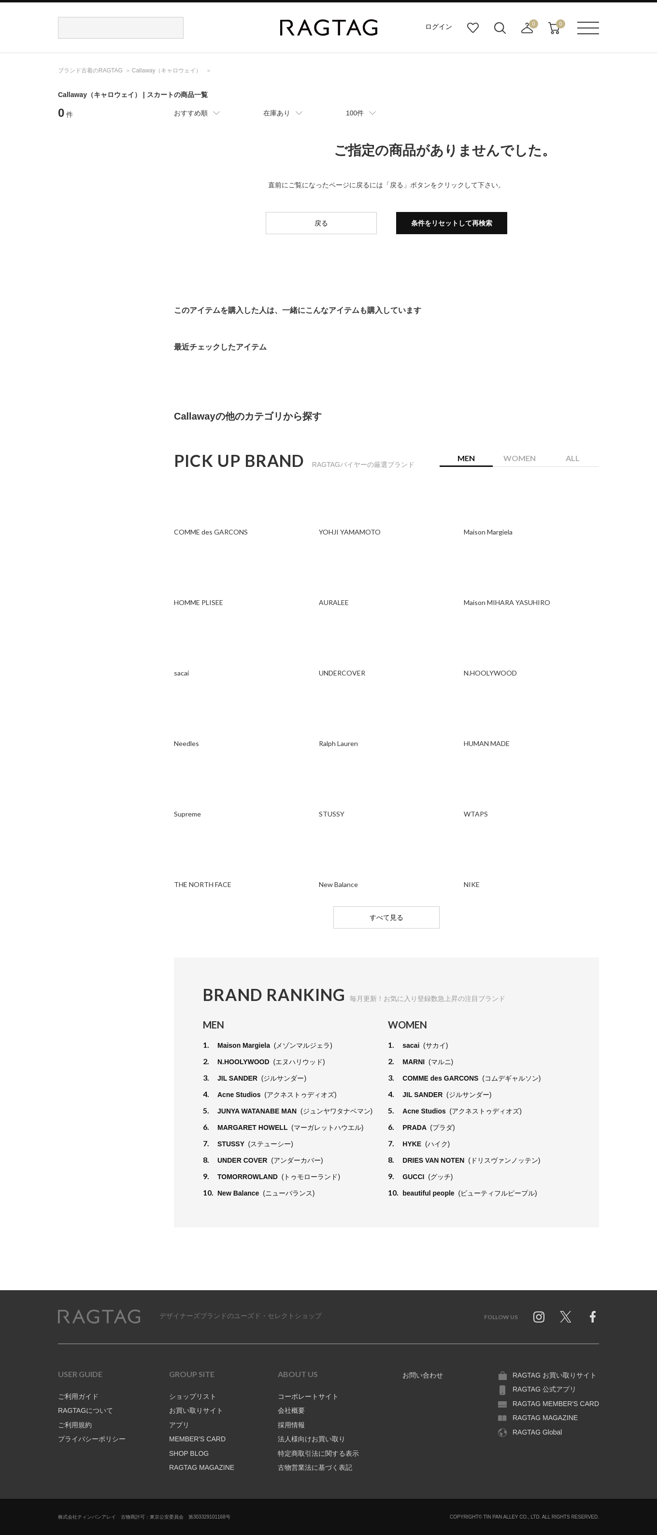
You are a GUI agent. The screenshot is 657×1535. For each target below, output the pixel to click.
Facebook (592, 1316)
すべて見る (386, 917)
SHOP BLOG (189, 1453)
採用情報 (291, 1425)
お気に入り (473, 28)
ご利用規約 (75, 1425)
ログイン (438, 26)
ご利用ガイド (78, 1396)
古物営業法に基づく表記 (315, 1467)
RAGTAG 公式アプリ (544, 1389)
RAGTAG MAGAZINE (201, 1467)
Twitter (565, 1316)
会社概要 (291, 1410)
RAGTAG (99, 1317)
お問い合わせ (422, 1375)
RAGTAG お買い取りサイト (555, 1375)
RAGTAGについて (85, 1410)
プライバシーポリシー (92, 1439)
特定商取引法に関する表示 (318, 1453)
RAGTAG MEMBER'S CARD (556, 1404)
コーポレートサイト (308, 1396)
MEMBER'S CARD (197, 1439)
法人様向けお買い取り (311, 1439)
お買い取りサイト (196, 1410)
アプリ (179, 1425)
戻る (321, 223)
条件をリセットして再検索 (451, 223)
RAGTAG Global (537, 1432)
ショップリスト (192, 1396)
